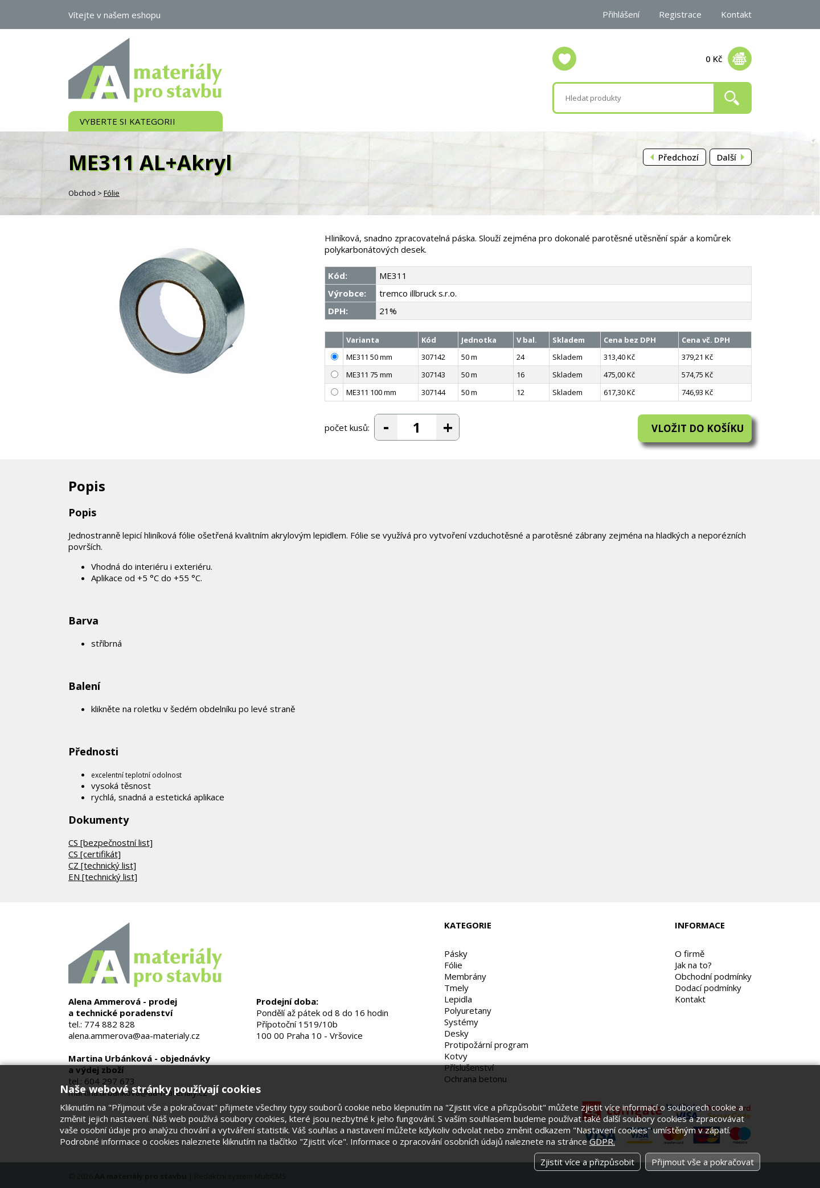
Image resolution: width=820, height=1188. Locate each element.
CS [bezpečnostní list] (110, 840)
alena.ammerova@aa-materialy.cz (134, 1033)
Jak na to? (693, 963)
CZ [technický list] (102, 863)
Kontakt (736, 14)
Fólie (112, 193)
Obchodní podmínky (713, 974)
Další (726, 157)
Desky (456, 1031)
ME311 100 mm (371, 392)
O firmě (689, 951)
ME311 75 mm (369, 374)
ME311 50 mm (369, 357)
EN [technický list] (102, 875)
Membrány (465, 974)
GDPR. (602, 1141)
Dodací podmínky (708, 986)
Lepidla (458, 997)
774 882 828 (109, 1022)
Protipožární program (486, 1043)
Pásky (456, 951)
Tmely (456, 986)
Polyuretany (467, 1008)
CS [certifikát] (94, 852)
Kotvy (456, 1054)
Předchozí (678, 157)
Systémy (461, 1020)
